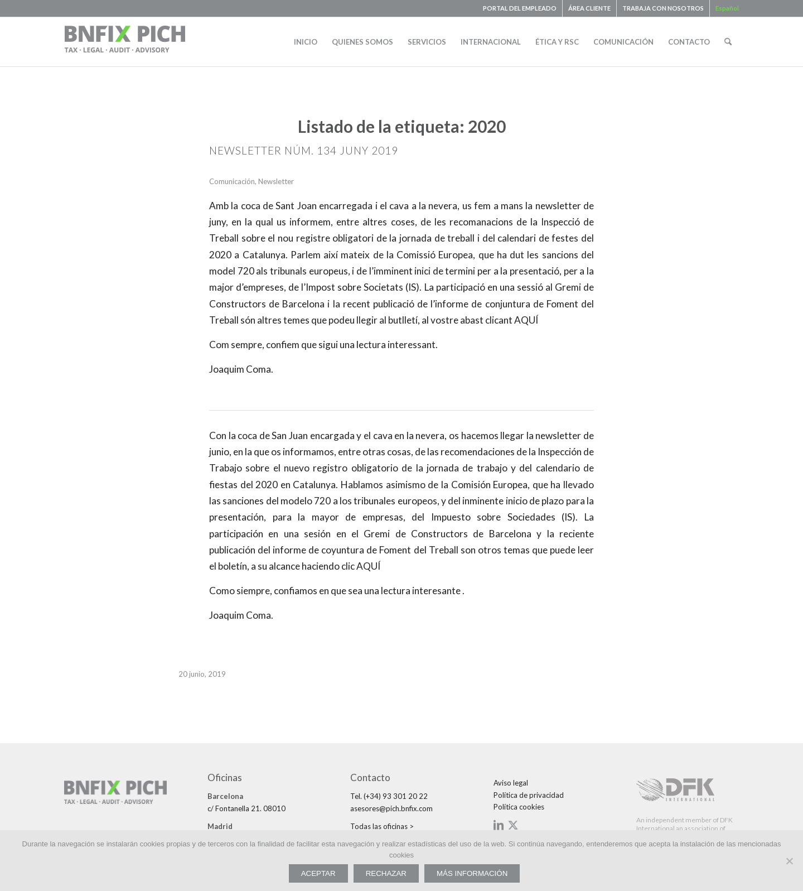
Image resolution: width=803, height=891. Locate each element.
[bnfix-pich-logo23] (125, 41)
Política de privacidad (529, 795)
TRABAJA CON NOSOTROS (663, 8)
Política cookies (519, 806)
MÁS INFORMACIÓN (472, 873)
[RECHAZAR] (789, 860)
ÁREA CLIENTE (589, 8)
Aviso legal (511, 782)
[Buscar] (728, 41)
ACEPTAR (318, 873)
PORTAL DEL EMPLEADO (520, 8)
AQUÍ (525, 320)
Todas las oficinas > (382, 826)
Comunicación (232, 181)
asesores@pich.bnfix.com (391, 808)
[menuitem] (520, 8)
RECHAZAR (386, 873)
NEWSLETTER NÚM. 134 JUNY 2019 (303, 150)
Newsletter (276, 181)
